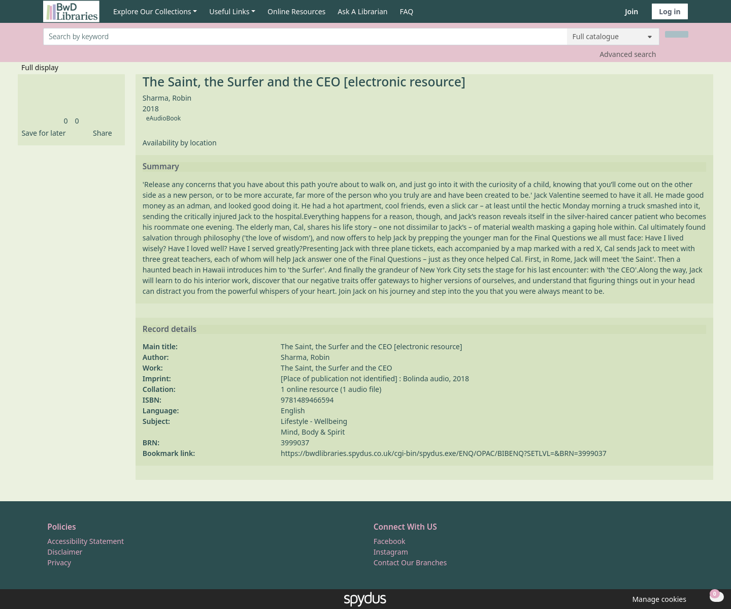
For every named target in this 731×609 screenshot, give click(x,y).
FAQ (407, 11)
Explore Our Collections (152, 11)
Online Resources (296, 11)
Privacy (59, 562)
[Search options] (613, 36)
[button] (41, 133)
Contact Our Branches (410, 562)
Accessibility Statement (85, 541)
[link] (65, 121)
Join (631, 11)
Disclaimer (64, 552)
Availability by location (180, 142)
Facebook (390, 541)
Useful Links (229, 11)
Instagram (391, 552)
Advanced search (628, 54)
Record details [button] (169, 329)
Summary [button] (161, 166)
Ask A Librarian (362, 11)
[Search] (676, 34)
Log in (669, 11)
